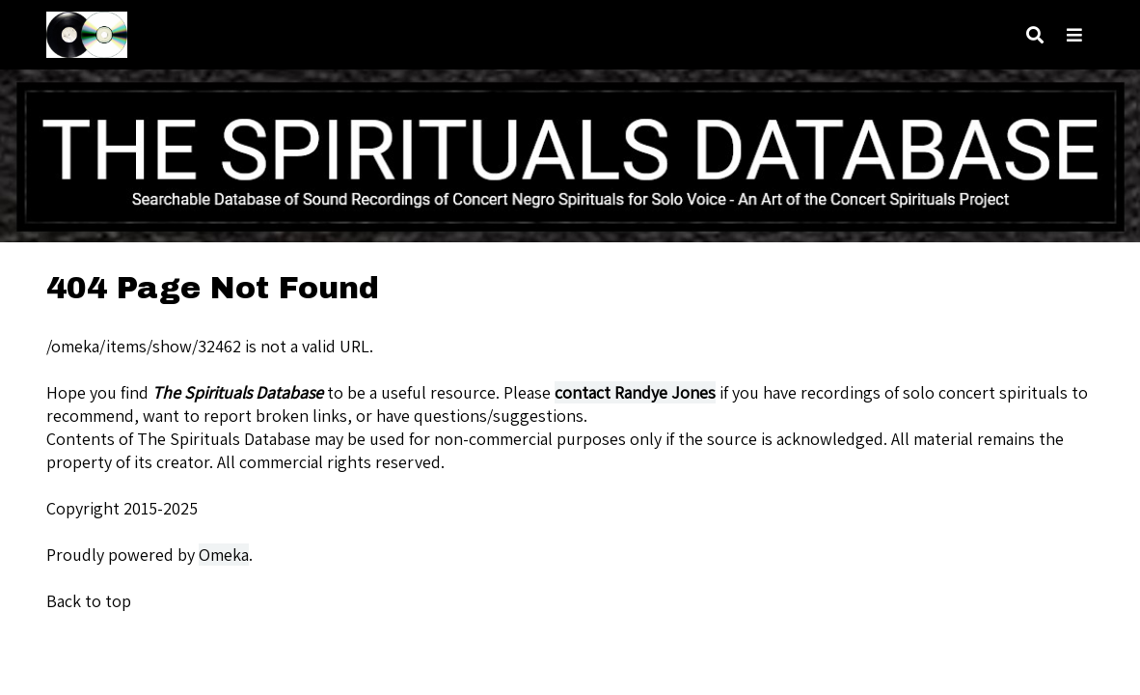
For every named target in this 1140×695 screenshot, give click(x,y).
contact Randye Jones (635, 392)
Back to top (88, 601)
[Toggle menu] (1074, 35)
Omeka (224, 554)
